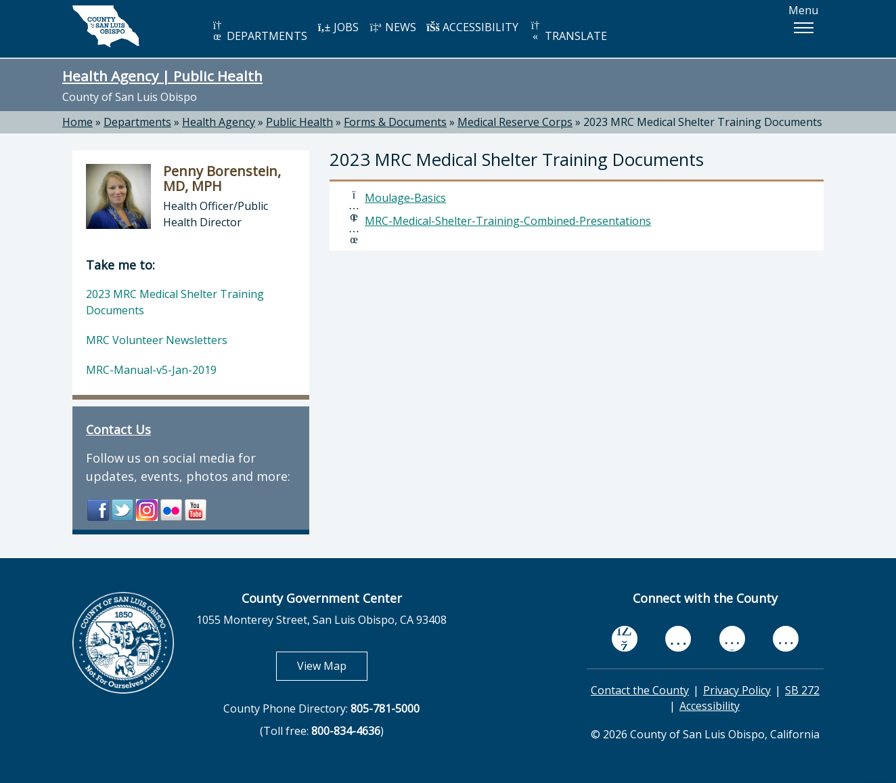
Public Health (299, 121)
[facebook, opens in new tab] (624, 639)
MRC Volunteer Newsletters (156, 340)
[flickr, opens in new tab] (732, 638)
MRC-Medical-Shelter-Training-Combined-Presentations (508, 220)
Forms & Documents (395, 121)
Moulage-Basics (405, 197)
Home (77, 121)
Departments (137, 121)
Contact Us (118, 429)
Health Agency (218, 121)
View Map (332, 665)
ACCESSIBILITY (472, 27)
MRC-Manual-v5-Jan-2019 (151, 369)
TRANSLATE (568, 31)
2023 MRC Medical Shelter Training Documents (702, 121)
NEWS (392, 27)
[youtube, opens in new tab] (678, 639)
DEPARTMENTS (258, 31)
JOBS (338, 27)
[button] (803, 28)
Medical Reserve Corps (515, 121)
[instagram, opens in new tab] (786, 638)
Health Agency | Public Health (162, 75)
